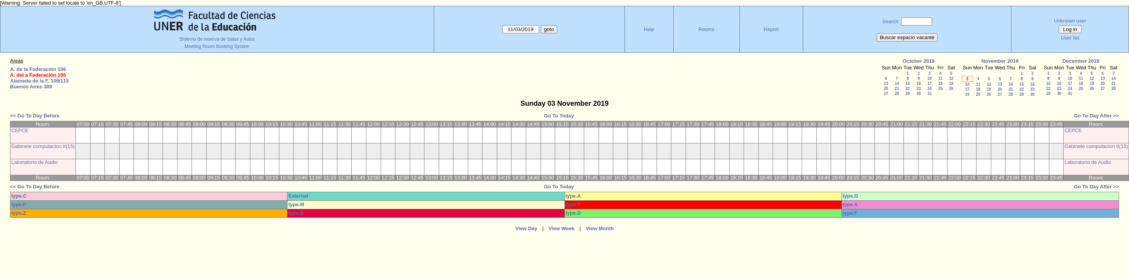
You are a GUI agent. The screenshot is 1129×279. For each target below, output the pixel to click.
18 (940, 83)
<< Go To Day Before (35, 116)
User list (1070, 38)
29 (907, 93)
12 (951, 78)
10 (929, 78)
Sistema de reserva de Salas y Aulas (217, 39)
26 (951, 88)
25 (940, 88)
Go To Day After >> (1096, 116)
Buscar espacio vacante (907, 37)
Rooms (706, 29)
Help (649, 29)
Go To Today (559, 116)
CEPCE (20, 130)
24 (929, 88)
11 (940, 78)
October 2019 (918, 61)
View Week (562, 228)
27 (886, 93)
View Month (600, 228)
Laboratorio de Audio (34, 162)
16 (919, 83)
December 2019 (1080, 61)
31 (929, 93)
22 (907, 88)
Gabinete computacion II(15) (43, 146)
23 (919, 88)
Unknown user (1070, 21)
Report (771, 29)
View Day (526, 228)
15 (907, 83)
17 (929, 83)
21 (897, 88)
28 (897, 93)
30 (919, 93)
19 (951, 83)
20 (886, 88)
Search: (891, 21)
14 (897, 83)
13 (886, 83)
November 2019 (999, 61)
